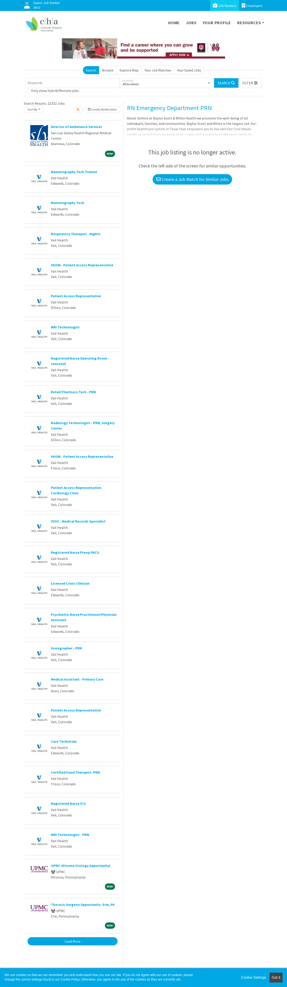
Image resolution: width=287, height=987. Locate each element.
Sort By (32, 109)
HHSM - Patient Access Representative (82, 265)
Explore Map (129, 70)
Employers (252, 5)
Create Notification (102, 109)
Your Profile (217, 22)
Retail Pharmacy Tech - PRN (73, 392)
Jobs (191, 22)
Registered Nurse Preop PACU (75, 552)
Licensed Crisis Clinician (70, 583)
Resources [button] (249, 22)
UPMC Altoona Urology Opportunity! (80, 865)
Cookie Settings (253, 977)
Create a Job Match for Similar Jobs (192, 179)
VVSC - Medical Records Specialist (78, 521)
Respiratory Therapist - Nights (75, 234)
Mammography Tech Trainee (74, 171)
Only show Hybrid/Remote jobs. (55, 90)
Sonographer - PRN (66, 648)
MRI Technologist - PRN (70, 834)
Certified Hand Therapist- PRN (75, 772)
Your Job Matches (158, 70)
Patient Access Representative (76, 296)
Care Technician (64, 741)
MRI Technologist (65, 327)
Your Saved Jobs (189, 70)
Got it (276, 977)
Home (174, 22)
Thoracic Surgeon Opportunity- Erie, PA (83, 904)
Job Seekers (224, 5)
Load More (72, 941)
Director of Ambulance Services (76, 126)
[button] (250, 83)
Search (91, 70)
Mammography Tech (67, 202)
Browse (107, 70)
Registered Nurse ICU (68, 803)
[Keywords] (73, 83)
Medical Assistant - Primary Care (77, 679)
